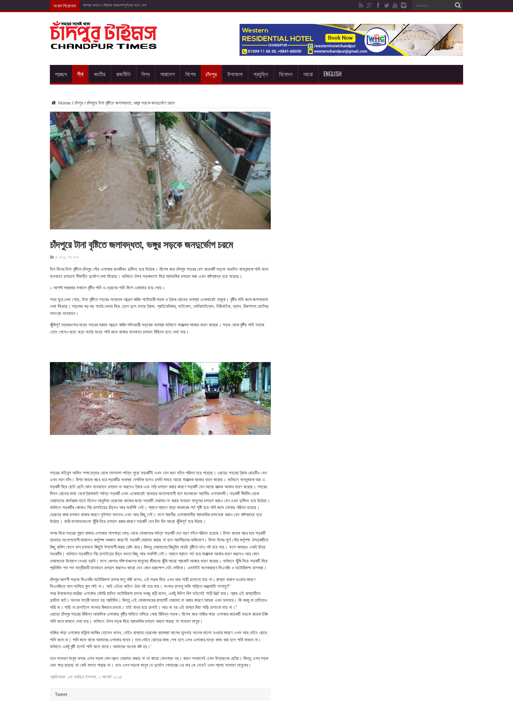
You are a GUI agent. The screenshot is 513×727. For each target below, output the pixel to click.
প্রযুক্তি (260, 74)
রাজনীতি (123, 74)
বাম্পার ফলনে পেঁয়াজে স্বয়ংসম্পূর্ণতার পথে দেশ (114, 5)
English (332, 74)
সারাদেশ (167, 74)
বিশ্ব (145, 74)
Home (60, 103)
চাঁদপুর (211, 74)
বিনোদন (285, 74)
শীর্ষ (80, 74)
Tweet (61, 694)
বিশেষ (190, 74)
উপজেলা (235, 74)
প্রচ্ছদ (61, 74)
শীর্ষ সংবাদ (73, 257)
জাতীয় (99, 74)
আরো (308, 74)
